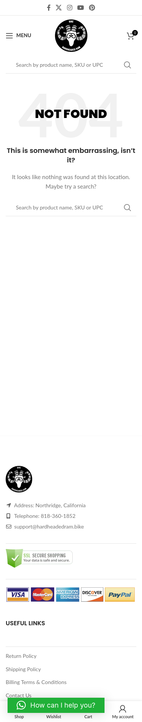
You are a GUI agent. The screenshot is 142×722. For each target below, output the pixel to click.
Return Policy (21, 656)
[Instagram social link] (69, 7)
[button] (56, 705)
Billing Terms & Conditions (36, 682)
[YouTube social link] (80, 7)
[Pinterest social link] (91, 7)
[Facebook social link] (48, 7)
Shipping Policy (23, 669)
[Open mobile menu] (18, 35)
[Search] (71, 65)
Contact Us (18, 695)
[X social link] (58, 7)
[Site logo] (71, 34)
